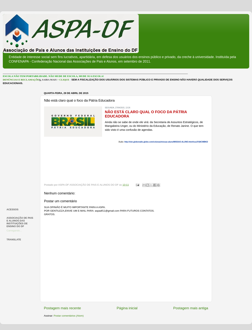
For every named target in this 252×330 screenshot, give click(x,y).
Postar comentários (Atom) (69, 315)
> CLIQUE (63, 79)
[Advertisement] (21, 146)
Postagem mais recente (62, 308)
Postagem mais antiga (190, 308)
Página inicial (127, 308)
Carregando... (14, 230)
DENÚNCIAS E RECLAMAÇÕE (21, 79)
